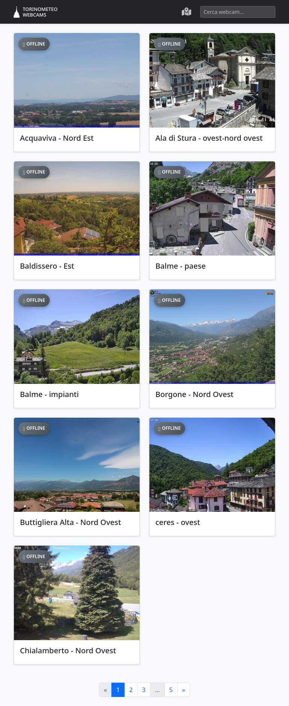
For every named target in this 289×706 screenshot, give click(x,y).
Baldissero (47, 266)
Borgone (194, 394)
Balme (180, 266)
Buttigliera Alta (70, 522)
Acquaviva (57, 138)
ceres (177, 522)
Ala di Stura (209, 138)
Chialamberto (68, 650)
